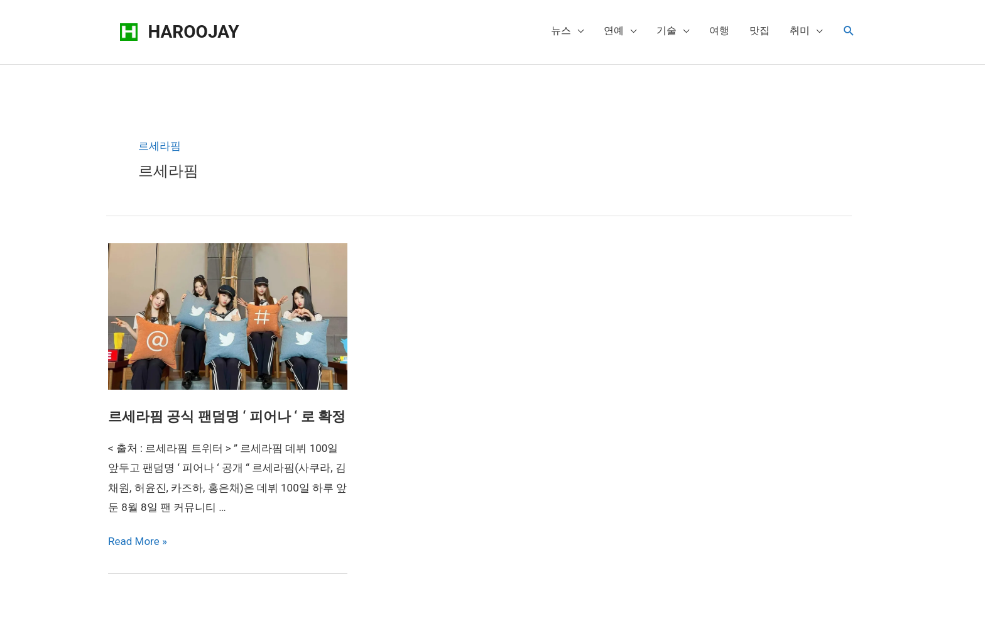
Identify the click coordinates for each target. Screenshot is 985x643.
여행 (719, 30)
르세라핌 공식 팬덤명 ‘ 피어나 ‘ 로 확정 (227, 416)
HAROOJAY (193, 31)
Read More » (137, 541)
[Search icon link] (849, 31)
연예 (614, 30)
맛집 (759, 30)
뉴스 (561, 30)
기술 (666, 30)
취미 (800, 30)
